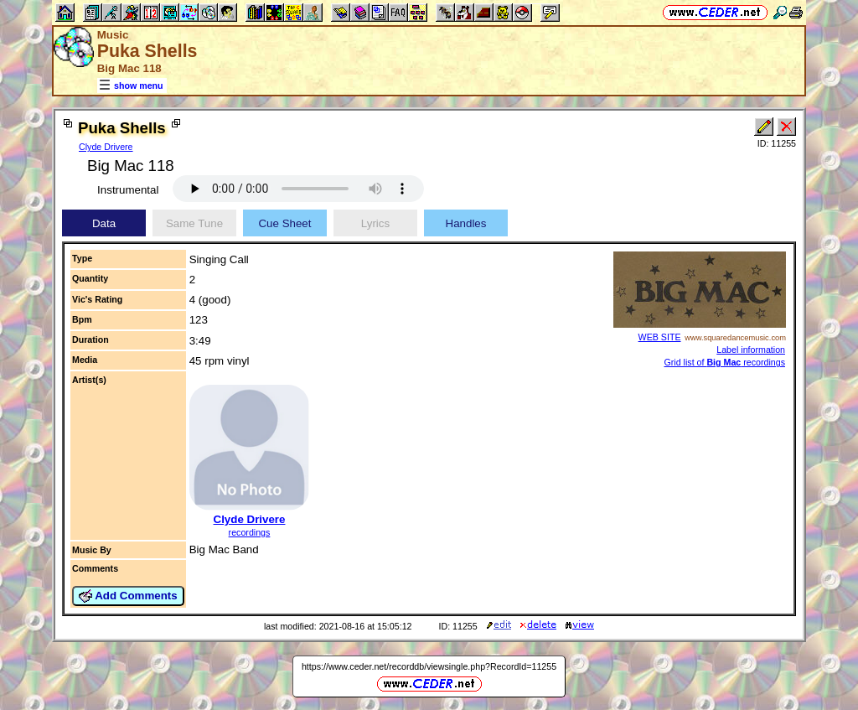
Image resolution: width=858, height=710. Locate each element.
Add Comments (128, 596)
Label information (750, 350)
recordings (250, 532)
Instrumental (127, 190)
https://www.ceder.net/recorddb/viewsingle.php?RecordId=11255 (429, 666)
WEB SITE (659, 337)
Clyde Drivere (106, 147)
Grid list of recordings (724, 362)
